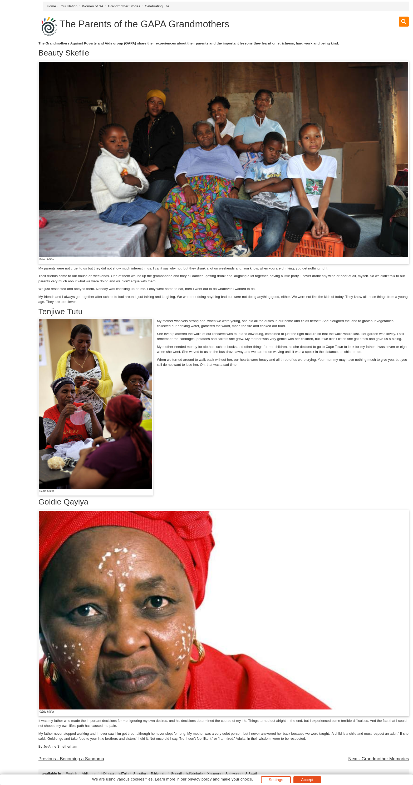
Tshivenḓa (158, 774)
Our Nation (69, 6)
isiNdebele (194, 774)
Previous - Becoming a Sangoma (71, 758)
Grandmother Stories (124, 6)
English (71, 774)
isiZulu (124, 774)
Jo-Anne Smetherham (60, 746)
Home (51, 6)
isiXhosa (107, 774)
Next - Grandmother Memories (378, 758)
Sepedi (176, 774)
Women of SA (92, 6)
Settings (276, 779)
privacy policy (200, 779)
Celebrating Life (157, 6)
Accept (307, 779)
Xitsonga (214, 774)
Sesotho (139, 774)
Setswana (233, 774)
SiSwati (251, 774)
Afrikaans (89, 774)
